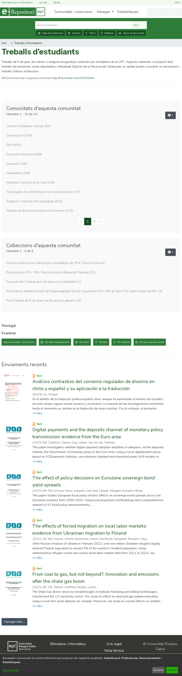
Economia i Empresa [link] (24, 154)
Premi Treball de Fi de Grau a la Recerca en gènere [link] (43, 300)
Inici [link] (4, 43)
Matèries (107, 33)
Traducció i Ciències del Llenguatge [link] (34, 201)
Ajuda (54, 3)
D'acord (172, 670)
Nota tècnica (114, 650)
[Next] (101, 221)
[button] (177, 2)
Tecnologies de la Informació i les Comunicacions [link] (43, 192)
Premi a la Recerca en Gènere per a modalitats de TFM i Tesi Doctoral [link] (55, 263)
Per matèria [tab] (123, 342)
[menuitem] (104, 11)
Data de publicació (50, 33)
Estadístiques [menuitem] (127, 11)
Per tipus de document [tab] (151, 342)
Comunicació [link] (19, 135)
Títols (90, 33)
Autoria (74, 33)
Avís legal (114, 644)
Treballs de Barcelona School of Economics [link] (39, 211)
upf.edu (40, 3)
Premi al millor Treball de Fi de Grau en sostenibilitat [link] (43, 282)
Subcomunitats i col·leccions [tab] (19, 342)
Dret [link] (13, 145)
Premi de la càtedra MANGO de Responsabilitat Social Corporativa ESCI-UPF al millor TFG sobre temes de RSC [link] (84, 291)
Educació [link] (16, 164)
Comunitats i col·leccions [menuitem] (73, 11)
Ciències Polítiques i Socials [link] (28, 126)
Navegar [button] (103, 11)
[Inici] (22, 11)
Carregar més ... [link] (14, 622)
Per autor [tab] (84, 342)
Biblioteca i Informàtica (68, 644)
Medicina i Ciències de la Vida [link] (30, 182)
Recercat (65, 66)
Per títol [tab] (103, 342)
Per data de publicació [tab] (57, 342)
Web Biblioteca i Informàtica (17, 2)
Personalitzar (11, 670)
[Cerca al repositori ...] (83, 25)
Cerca (139, 25)
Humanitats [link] (18, 173)
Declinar (158, 670)
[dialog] (91, 665)
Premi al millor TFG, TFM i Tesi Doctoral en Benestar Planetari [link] (50, 272)
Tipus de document (131, 33)
